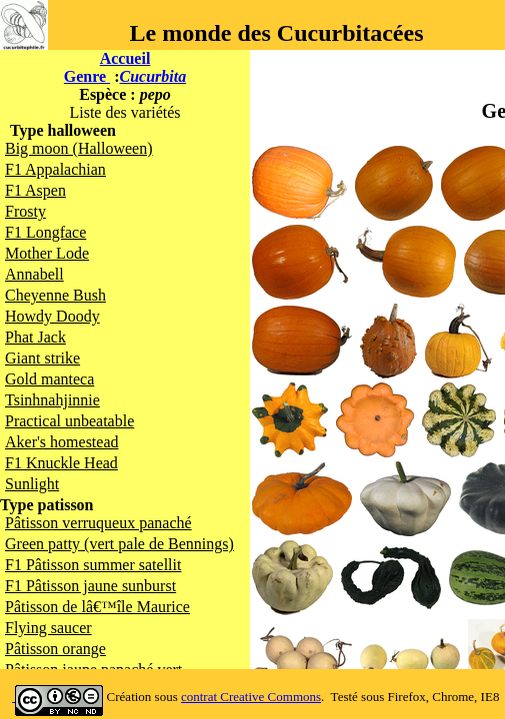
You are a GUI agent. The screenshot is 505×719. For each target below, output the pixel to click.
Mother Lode (47, 253)
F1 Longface (45, 232)
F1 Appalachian (55, 169)
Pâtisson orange (55, 648)
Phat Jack (35, 337)
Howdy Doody (52, 316)
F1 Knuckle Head (61, 462)
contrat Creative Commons (251, 696)
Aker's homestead (62, 441)
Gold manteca (49, 378)
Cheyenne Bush (55, 295)
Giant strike (42, 358)
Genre (87, 76)
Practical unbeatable (69, 420)
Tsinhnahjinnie (52, 399)
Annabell (34, 274)
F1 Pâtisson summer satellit (93, 564)
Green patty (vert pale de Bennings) (119, 543)
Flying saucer (48, 627)
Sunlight (32, 483)
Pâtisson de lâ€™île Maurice (97, 606)
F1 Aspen (35, 190)
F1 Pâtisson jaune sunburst (90, 585)
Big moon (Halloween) (79, 148)
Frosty (25, 211)
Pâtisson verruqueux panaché (98, 522)
